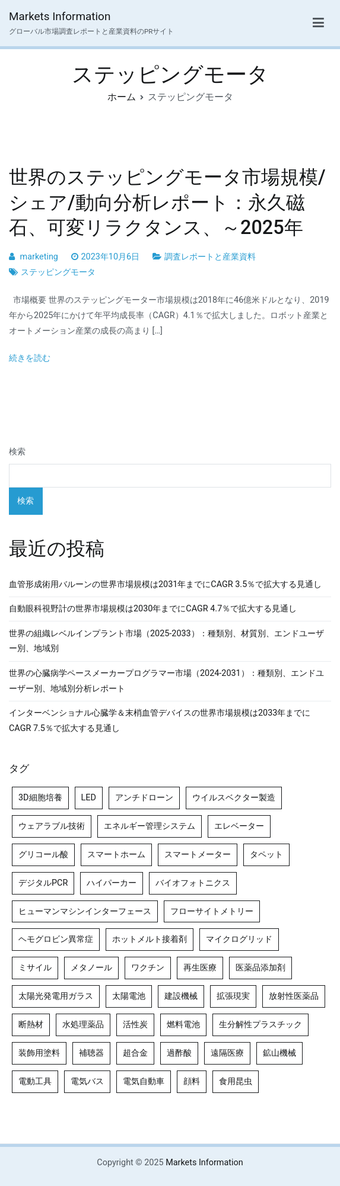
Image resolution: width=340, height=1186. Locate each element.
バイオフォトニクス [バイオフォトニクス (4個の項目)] (192, 883)
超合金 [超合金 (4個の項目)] (135, 1053)
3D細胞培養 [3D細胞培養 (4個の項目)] (40, 798)
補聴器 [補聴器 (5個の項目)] (91, 1053)
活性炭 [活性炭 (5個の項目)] (135, 1025)
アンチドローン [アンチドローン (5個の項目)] (144, 798)
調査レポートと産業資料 (210, 257)
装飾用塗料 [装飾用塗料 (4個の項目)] (39, 1053)
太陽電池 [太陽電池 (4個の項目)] (128, 996)
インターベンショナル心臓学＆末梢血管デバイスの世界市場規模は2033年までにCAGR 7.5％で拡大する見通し (159, 720)
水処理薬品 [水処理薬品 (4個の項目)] (83, 1025)
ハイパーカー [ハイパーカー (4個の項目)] (111, 883)
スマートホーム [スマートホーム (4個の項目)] (116, 855)
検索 (17, 452)
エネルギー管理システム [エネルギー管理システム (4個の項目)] (149, 826)
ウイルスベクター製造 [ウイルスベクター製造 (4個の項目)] (233, 798)
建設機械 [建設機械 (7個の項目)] (181, 996)
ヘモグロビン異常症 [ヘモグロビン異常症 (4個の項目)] (55, 939)
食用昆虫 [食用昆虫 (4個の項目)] (235, 1081)
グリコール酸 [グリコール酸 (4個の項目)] (43, 855)
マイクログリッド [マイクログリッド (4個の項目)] (239, 939)
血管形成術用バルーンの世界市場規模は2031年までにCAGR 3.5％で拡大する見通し (165, 584)
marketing (39, 257)
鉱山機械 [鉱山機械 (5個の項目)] (279, 1053)
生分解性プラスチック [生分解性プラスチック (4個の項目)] (260, 1025)
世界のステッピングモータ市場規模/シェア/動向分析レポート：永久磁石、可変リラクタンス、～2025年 (167, 202)
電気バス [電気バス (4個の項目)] (87, 1081)
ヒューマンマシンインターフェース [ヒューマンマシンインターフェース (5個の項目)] (84, 911)
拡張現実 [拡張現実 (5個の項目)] (233, 996)
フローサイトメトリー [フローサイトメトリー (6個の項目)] (211, 911)
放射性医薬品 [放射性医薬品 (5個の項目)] (294, 996)
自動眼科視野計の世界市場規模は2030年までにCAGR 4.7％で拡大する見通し (153, 609)
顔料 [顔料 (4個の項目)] (191, 1081)
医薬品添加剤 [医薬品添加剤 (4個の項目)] (260, 968)
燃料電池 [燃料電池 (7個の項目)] (183, 1025)
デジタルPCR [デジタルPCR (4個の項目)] (43, 883)
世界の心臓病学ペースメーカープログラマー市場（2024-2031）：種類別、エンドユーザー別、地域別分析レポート (166, 681)
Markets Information (59, 16)
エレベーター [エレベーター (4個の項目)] (239, 826)
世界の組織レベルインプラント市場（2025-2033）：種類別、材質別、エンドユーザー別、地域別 (166, 641)
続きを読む (29, 358)
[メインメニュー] (318, 23)
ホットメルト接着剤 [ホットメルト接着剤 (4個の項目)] (149, 939)
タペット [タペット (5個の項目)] (266, 855)
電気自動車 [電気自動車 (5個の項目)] (143, 1081)
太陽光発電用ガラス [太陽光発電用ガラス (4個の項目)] (55, 996)
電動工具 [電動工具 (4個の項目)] (35, 1081)
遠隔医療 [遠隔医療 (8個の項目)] (227, 1053)
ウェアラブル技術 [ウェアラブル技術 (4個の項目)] (51, 826)
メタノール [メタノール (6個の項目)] (91, 968)
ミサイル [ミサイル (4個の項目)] (35, 968)
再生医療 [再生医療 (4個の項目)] (200, 968)
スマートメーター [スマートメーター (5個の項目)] (197, 855)
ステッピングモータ (58, 272)
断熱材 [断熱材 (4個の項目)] (30, 1025)
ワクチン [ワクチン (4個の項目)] (147, 968)
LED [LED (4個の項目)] (88, 798)
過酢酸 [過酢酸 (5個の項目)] (179, 1053)
